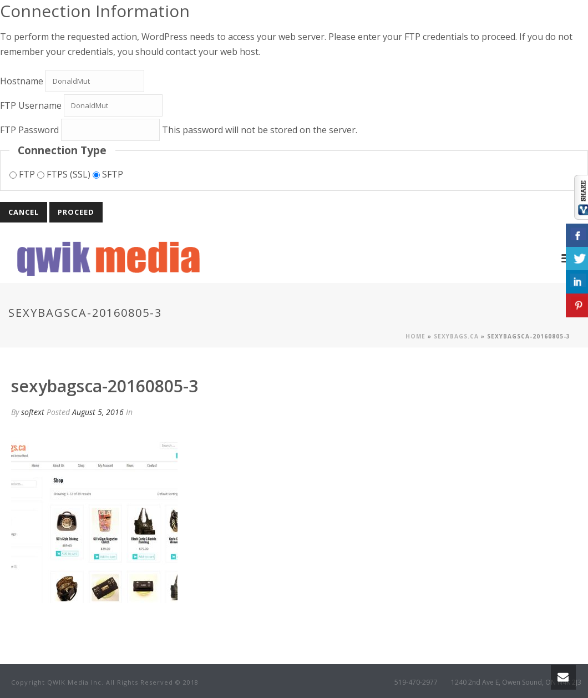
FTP (23, 174)
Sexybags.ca (456, 336)
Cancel (23, 212)
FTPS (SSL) (65, 174)
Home (415, 336)
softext (32, 412)
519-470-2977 (416, 682)
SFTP (108, 174)
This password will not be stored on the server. (178, 130)
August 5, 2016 (98, 412)
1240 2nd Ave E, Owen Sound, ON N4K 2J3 (516, 682)
